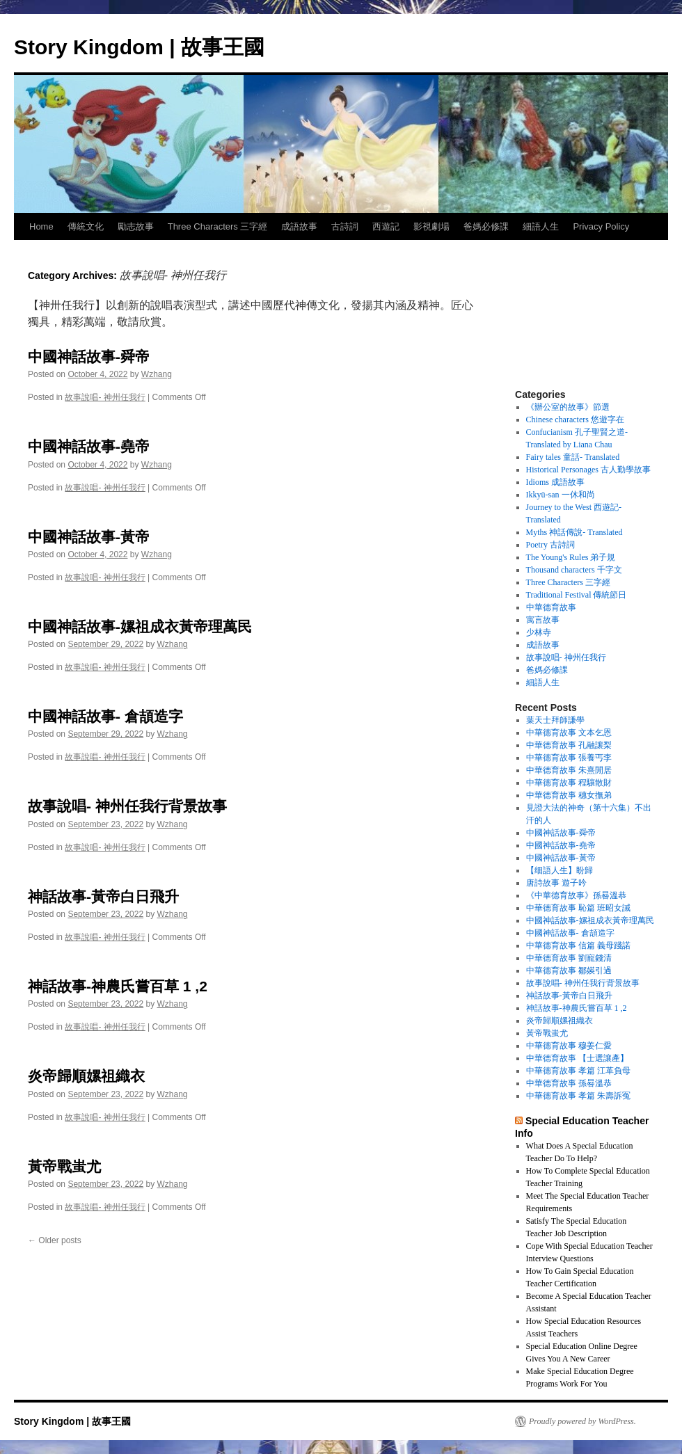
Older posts (54, 1240)
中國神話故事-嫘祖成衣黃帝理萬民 (140, 626)
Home (41, 226)
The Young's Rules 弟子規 (571, 557)
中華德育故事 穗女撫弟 (569, 795)
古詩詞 (344, 226)
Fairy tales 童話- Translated (573, 457)
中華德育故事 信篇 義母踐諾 (578, 945)
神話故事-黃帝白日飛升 (103, 896)
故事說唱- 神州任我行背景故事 (127, 806)
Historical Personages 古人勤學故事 (588, 469)
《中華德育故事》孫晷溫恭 (576, 895)
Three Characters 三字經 (218, 226)
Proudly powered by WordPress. (582, 1421)
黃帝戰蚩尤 (64, 1166)
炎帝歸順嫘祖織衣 (86, 1076)
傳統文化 (86, 226)
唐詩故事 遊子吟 (556, 883)
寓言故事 (543, 620)
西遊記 (385, 226)
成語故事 (299, 226)
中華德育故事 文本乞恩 (569, 732)
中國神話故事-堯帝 (89, 446)
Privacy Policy (601, 226)
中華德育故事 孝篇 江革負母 (578, 1071)
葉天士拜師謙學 (555, 720)
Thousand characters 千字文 (574, 570)
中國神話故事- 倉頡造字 (105, 716)
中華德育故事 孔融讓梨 (569, 745)
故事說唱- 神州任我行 (105, 397)
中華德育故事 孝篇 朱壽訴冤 (578, 1096)
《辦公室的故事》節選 (568, 407)
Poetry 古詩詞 (550, 545)
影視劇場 (431, 226)
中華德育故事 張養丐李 (569, 757)
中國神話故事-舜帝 (89, 357)
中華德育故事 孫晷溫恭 (569, 1083)
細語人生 (541, 226)
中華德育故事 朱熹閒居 (569, 770)
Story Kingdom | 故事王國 (139, 46)
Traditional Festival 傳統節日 (576, 595)
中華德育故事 (551, 607)
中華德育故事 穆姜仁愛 (569, 1045)
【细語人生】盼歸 (559, 870)
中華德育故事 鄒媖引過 (569, 970)
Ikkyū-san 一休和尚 (560, 495)
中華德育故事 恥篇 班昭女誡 (578, 908)
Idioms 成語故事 (555, 482)
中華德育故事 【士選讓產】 (577, 1058)
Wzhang (156, 374)
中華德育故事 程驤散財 (569, 783)
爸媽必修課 (486, 226)
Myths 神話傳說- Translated (574, 532)
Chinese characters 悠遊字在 (575, 419)
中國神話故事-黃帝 (89, 537)
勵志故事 (136, 226)
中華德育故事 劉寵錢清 (569, 958)
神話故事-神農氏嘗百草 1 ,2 (117, 986)
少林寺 (538, 632)
